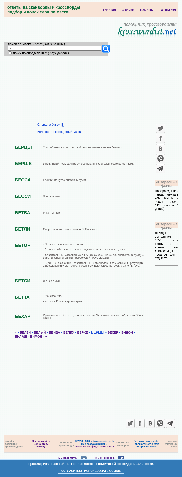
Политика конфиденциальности (94, 446)
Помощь (41, 446)
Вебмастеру (41, 443)
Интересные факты (166, 184)
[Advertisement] (91, 89)
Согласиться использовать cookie (91, 471)
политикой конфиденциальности (125, 464)
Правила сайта (41, 441)
